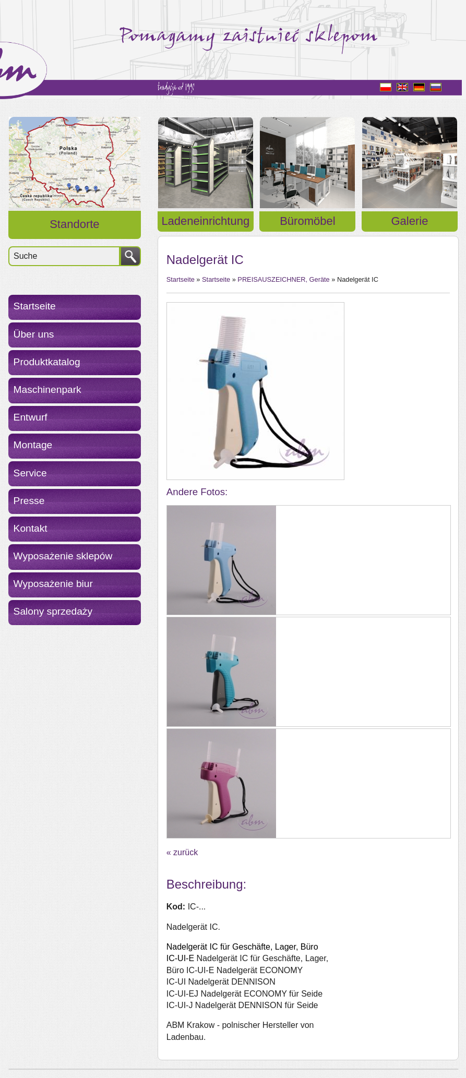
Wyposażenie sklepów (63, 555)
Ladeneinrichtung (205, 220)
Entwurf (30, 417)
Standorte (74, 224)
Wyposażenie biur (53, 583)
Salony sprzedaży (53, 611)
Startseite (35, 306)
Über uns (34, 334)
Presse (29, 500)
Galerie (409, 220)
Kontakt (30, 528)
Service (30, 473)
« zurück (182, 852)
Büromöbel (307, 220)
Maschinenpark (47, 389)
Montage (33, 444)
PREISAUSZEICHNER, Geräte (283, 279)
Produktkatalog (47, 361)
